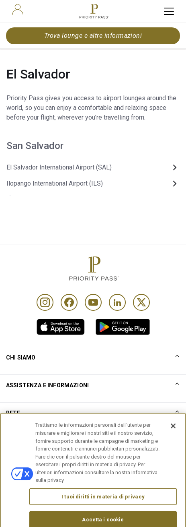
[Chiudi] (173, 437)
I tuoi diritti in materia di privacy (103, 507)
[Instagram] (45, 302)
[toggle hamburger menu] (169, 11)
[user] (17, 9)
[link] (61, 327)
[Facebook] (69, 302)
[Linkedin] (117, 302)
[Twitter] (141, 302)
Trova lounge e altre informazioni (93, 35)
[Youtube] (93, 302)
